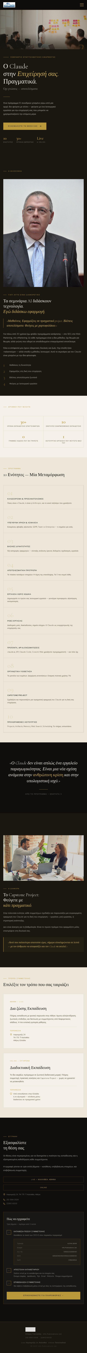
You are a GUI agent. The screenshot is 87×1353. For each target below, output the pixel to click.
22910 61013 (10, 1203)
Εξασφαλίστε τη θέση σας (25, 126)
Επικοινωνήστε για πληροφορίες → (43, 1295)
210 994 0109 (11, 1200)
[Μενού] (82, 4)
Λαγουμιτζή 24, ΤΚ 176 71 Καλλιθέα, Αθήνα (21, 1194)
